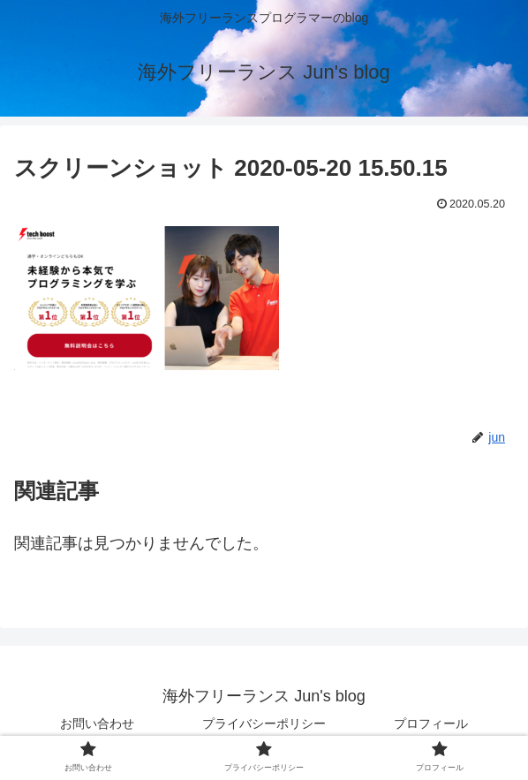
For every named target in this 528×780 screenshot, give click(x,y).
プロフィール (431, 723)
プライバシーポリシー (264, 723)
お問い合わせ (97, 723)
